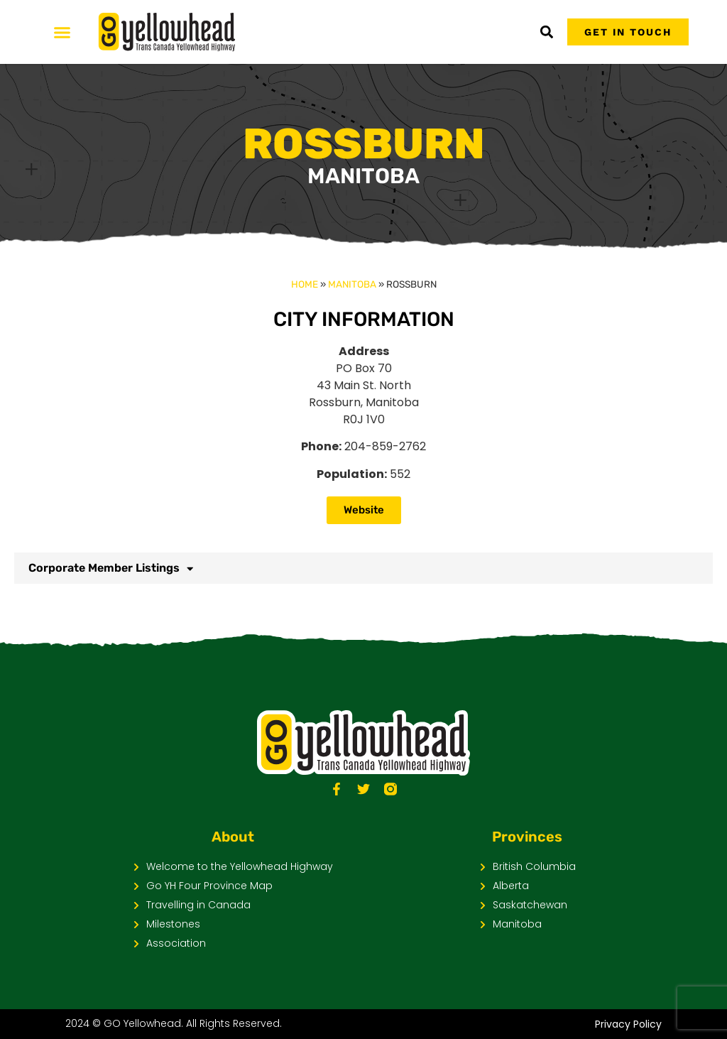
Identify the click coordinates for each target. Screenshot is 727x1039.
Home (304, 284)
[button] (546, 32)
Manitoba (352, 284)
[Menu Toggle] (62, 32)
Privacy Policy (628, 1024)
